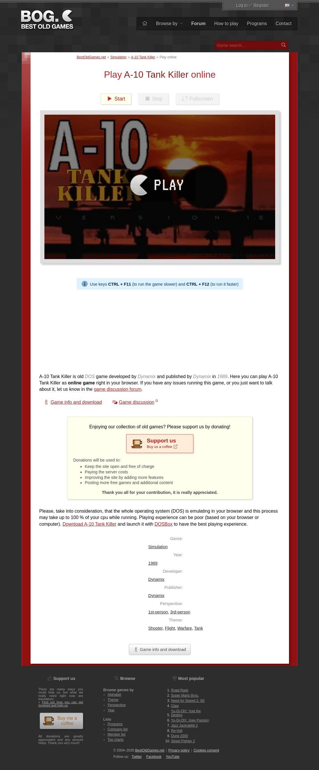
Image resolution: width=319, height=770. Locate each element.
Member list (116, 734)
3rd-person (180, 612)
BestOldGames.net (91, 57)
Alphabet (114, 695)
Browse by (169, 23)
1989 (152, 563)
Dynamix (156, 579)
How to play (226, 23)
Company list (117, 729)
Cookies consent (206, 750)
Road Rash (179, 690)
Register (261, 5)
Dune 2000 (179, 736)
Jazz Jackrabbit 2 (184, 725)
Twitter (137, 757)
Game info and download (160, 649)
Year (111, 710)
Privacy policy (178, 750)
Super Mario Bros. (185, 695)
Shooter (155, 628)
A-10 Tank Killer (143, 57)
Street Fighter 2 (183, 741)
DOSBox (163, 524)
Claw (175, 706)
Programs (257, 23)
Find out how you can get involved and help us (60, 703)
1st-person (158, 612)
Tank (198, 628)
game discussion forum (117, 389)
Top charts (115, 740)
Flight (170, 628)
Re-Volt (176, 731)
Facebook (154, 757)
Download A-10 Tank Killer (89, 524)
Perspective (117, 705)
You (172, 757)
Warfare (184, 628)
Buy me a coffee (60, 721)
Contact (284, 23)
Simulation (118, 57)
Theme (113, 700)
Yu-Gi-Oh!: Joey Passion (190, 720)
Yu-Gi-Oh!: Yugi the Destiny (186, 713)
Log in (241, 5)
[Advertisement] (159, 330)
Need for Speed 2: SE (188, 701)
